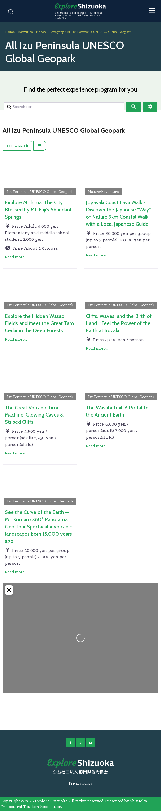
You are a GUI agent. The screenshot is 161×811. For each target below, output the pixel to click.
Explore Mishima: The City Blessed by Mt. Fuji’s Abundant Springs (38, 209)
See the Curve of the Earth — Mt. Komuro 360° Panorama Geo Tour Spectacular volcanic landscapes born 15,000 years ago (38, 526)
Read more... (16, 256)
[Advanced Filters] (150, 107)
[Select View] (39, 146)
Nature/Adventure (103, 191)
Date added (17, 146)
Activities (25, 32)
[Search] (133, 107)
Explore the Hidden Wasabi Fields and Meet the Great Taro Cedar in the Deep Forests (39, 323)
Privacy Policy (80, 783)
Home (10, 32)
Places (41, 32)
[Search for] (64, 106)
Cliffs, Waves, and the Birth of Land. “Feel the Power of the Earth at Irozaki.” (119, 323)
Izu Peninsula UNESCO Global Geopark (40, 191)
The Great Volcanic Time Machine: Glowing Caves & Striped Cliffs (34, 414)
